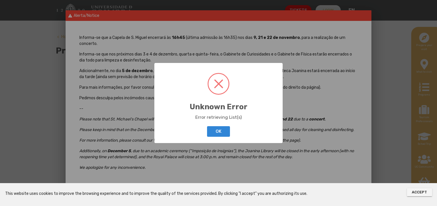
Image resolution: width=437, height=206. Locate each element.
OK (218, 131)
